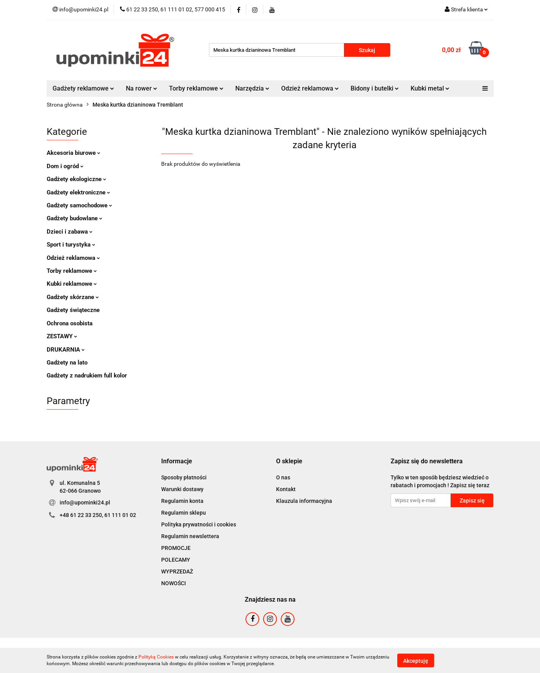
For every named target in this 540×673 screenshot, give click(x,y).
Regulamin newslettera (190, 536)
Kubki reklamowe (72, 283)
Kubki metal (430, 88)
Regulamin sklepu (183, 513)
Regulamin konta (182, 501)
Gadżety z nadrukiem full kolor (87, 375)
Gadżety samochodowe (79, 205)
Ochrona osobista (70, 323)
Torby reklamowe (196, 88)
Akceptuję (415, 660)
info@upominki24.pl (85, 502)
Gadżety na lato (67, 362)
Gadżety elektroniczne (78, 192)
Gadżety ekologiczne (76, 179)
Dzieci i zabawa (70, 231)
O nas (283, 477)
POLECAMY (175, 560)
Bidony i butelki (375, 88)
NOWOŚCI (173, 583)
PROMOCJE (176, 548)
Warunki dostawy (182, 489)
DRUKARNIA (66, 349)
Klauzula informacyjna (304, 501)
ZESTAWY (62, 336)
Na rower (141, 88)
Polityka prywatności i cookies (198, 524)
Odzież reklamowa (310, 88)
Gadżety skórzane (73, 297)
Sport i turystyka (71, 244)
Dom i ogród (65, 166)
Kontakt (286, 489)
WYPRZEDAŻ (177, 571)
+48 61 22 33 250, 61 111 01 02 (98, 515)
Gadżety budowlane (74, 218)
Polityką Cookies (156, 657)
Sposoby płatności (184, 477)
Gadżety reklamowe (83, 88)
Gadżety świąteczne (73, 310)
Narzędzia (252, 88)
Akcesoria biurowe (73, 152)
